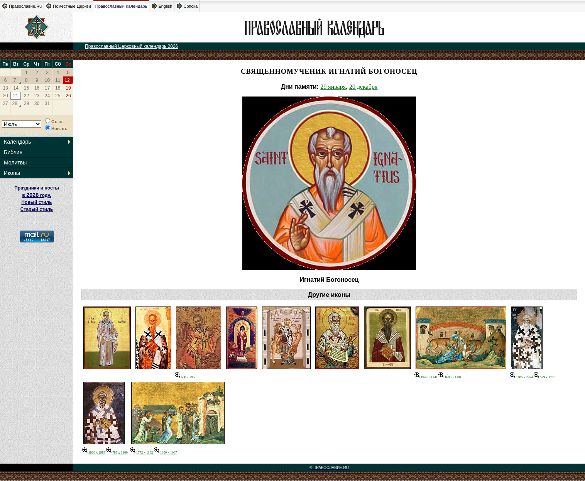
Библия (13, 152)
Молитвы (15, 162)
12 (66, 80)
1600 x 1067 (165, 452)
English (161, 6)
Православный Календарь (121, 6)
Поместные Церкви (68, 6)
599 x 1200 (544, 377)
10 (47, 80)
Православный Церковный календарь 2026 (131, 46)
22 (26, 95)
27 (5, 103)
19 (68, 88)
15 (26, 88)
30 (36, 103)
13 (5, 88)
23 (36, 95)
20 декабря (363, 86)
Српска (187, 6)
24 (47, 95)
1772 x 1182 (142, 452)
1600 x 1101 (450, 377)
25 (57, 95)
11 (57, 80)
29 (26, 103)
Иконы (12, 173)
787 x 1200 (117, 452)
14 (16, 88)
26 (68, 95)
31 (47, 103)
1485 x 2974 (522, 377)
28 (14, 103)
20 (5, 95)
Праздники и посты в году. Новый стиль (36, 195)
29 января (333, 86)
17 (47, 88)
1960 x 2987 (94, 452)
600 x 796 (184, 377)
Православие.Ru (22, 6)
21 (15, 95)
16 (36, 88)
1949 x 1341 (426, 377)
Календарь (17, 142)
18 (57, 88)
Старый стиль (36, 209)
